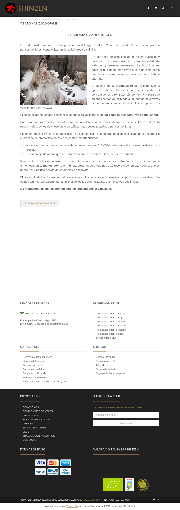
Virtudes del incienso (34, 361)
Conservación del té (34, 369)
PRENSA (28, 423)
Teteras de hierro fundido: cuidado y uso (45, 381)
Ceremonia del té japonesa (37, 357)
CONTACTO (29, 439)
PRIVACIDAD (30, 415)
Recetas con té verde (34, 373)
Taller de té (102, 365)
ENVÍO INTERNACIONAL (37, 419)
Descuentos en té (105, 361)
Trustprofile (72, 506)
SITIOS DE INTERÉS (34, 427)
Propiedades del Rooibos (110, 333)
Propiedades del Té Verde (110, 313)
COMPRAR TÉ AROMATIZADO (40, 203)
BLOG (26, 431)
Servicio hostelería (106, 369)
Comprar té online (105, 357)
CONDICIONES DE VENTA (38, 411)
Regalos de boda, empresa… (112, 373)
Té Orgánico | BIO (106, 337)
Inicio (23, 19)
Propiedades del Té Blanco (111, 325)
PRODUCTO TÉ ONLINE (39, 19)
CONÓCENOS (31, 407)
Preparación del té (33, 365)
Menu (168, 8)
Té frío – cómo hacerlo (35, 377)
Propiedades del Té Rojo (109, 317)
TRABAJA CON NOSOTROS (39, 435)
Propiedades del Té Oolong (111, 329)
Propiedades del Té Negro (110, 321)
